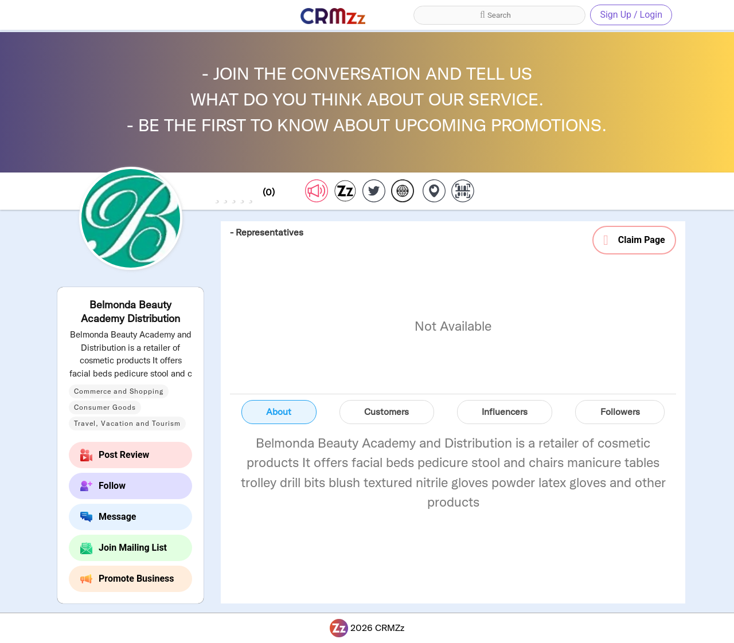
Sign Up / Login (631, 14)
